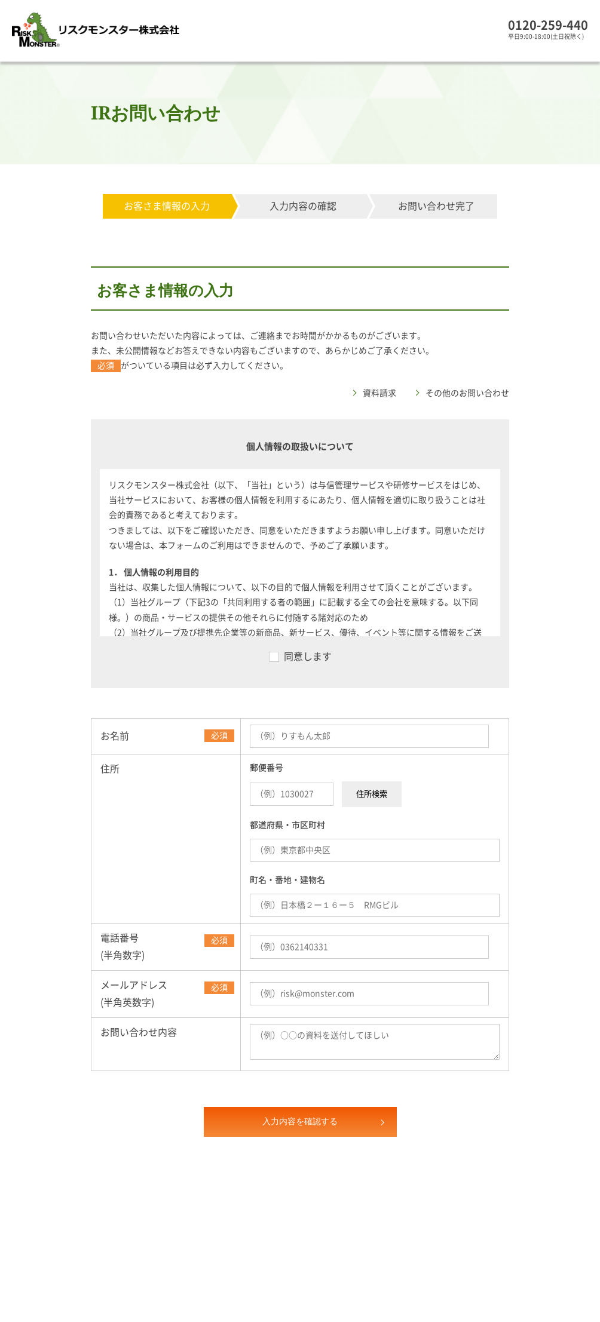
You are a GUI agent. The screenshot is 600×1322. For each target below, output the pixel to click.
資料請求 (379, 393)
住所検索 (371, 794)
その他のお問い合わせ (467, 393)
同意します (308, 656)
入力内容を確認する (300, 1121)
